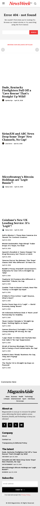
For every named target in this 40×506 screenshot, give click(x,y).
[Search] (33, 32)
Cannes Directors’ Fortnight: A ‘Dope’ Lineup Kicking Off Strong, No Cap (17, 330)
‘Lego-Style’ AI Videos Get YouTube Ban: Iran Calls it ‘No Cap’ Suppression (19, 339)
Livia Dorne (8, 143)
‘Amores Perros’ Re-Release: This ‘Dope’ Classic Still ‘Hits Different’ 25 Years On (19, 261)
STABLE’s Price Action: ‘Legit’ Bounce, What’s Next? (18, 297)
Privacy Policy (25, 495)
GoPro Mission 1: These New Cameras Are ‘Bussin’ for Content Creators (19, 236)
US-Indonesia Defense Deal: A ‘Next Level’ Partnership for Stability (20, 314)
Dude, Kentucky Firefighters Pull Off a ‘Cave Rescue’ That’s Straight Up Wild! (16, 92)
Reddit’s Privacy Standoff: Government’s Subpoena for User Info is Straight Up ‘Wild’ (19, 271)
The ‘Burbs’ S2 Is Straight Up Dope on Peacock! (18, 364)
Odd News (5, 456)
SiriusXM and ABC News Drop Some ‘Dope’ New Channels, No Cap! (18, 136)
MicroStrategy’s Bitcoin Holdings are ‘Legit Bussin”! (18, 180)
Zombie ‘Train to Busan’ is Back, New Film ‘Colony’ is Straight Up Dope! (19, 289)
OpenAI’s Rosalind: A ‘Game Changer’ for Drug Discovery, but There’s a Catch (19, 253)
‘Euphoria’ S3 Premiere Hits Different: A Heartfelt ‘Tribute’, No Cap (18, 280)
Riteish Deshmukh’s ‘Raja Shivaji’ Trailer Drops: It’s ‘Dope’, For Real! (18, 245)
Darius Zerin (9, 187)
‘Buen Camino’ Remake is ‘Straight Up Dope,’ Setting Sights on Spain (18, 322)
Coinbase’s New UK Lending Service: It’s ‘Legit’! (16, 223)
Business (5, 472)
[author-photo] (3, 100)
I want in (20, 490)
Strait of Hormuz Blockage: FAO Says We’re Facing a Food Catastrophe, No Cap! (19, 347)
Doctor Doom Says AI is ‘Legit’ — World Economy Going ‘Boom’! (18, 305)
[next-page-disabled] (37, 50)
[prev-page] (3, 50)
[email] (20, 483)
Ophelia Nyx (9, 100)
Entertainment (7, 464)
